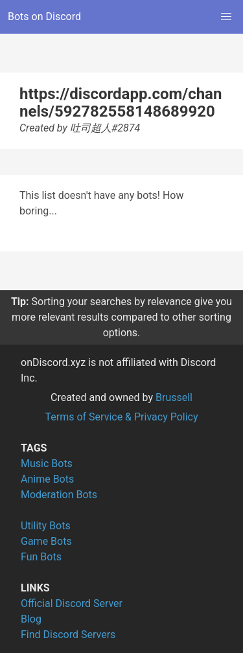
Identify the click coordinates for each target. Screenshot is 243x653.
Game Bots (46, 541)
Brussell (174, 397)
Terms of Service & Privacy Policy (121, 417)
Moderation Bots (59, 494)
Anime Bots (47, 479)
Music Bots (47, 463)
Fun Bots (41, 557)
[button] (226, 17)
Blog (31, 619)
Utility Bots (46, 526)
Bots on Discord (44, 16)
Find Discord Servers (68, 634)
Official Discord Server (71, 603)
